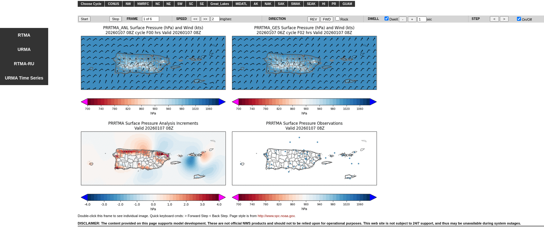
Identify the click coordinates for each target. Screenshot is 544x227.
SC (191, 4)
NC (157, 4)
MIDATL (241, 4)
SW (179, 4)
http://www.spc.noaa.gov (276, 216)
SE (202, 4)
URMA (24, 49)
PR (334, 4)
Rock (341, 19)
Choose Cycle (91, 4)
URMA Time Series (24, 77)
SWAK (295, 4)
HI (323, 4)
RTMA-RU (24, 63)
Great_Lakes (219, 4)
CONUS (113, 4)
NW (128, 4)
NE (169, 4)
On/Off (524, 19)
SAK (281, 4)
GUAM (347, 4)
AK (256, 4)
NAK (268, 4)
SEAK (311, 4)
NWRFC (143, 4)
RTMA (24, 35)
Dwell (391, 19)
